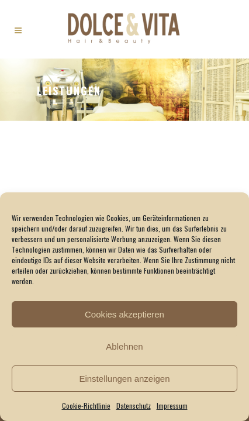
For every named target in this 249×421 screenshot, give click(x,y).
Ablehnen (124, 346)
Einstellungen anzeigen (124, 379)
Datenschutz (133, 405)
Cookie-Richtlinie (86, 405)
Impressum (172, 405)
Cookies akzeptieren (124, 314)
